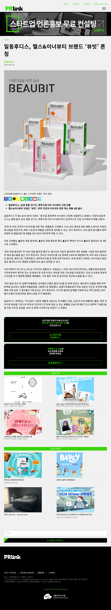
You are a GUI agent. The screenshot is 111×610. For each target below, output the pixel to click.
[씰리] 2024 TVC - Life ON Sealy (15, 514)
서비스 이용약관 (10, 572)
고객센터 (86, 4)
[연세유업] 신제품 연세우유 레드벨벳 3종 (18, 436)
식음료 (6, 39)
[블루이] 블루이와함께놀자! (66, 480)
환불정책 (41, 572)
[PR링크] (14, 8)
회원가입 (75, 4)
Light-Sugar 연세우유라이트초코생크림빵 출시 (72, 404)
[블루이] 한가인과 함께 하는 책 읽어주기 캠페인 (72, 436)
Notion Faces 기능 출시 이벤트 (15, 404)
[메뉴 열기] (104, 8)
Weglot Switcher (100, 4)
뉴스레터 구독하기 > (55, 540)
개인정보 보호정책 (27, 572)
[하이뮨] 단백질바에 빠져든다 (14, 480)
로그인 (66, 4)
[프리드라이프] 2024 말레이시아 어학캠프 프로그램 (74, 514)
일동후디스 (9, 61)
